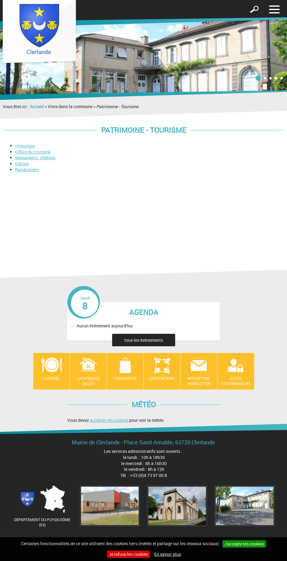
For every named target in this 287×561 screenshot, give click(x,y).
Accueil (37, 106)
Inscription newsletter (199, 381)
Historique (25, 146)
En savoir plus (167, 554)
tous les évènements (143, 340)
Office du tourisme (33, 152)
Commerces (125, 378)
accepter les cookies (109, 420)
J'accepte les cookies (244, 544)
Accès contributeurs (235, 381)
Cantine (51, 378)
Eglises (22, 164)
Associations (162, 378)
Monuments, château (35, 158)
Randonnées (27, 169)
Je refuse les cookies (128, 554)
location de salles (88, 381)
